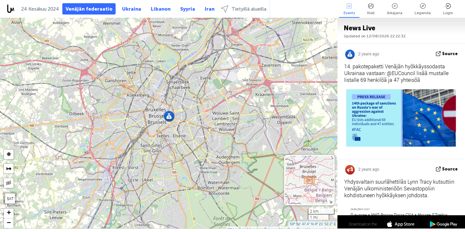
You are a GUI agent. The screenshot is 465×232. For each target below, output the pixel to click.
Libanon (160, 9)
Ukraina (131, 9)
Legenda (423, 9)
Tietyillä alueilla (243, 9)
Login (448, 9)
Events (349, 9)
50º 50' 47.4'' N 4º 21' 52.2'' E (313, 224)
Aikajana (394, 9)
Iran (209, 9)
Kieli (371, 9)
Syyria (187, 9)
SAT (10, 198)
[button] (169, 116)
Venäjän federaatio (89, 9)
